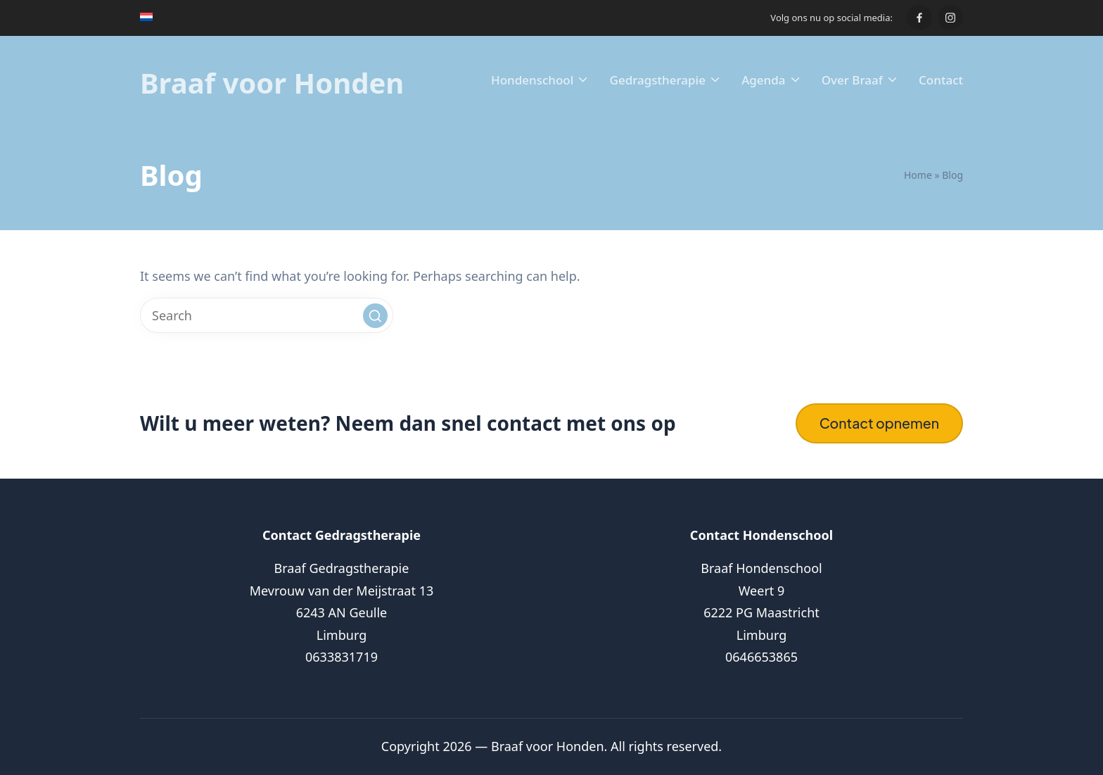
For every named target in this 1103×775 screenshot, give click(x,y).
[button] (375, 315)
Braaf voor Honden (272, 83)
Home (918, 175)
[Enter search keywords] (266, 315)
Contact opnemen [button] (879, 423)
